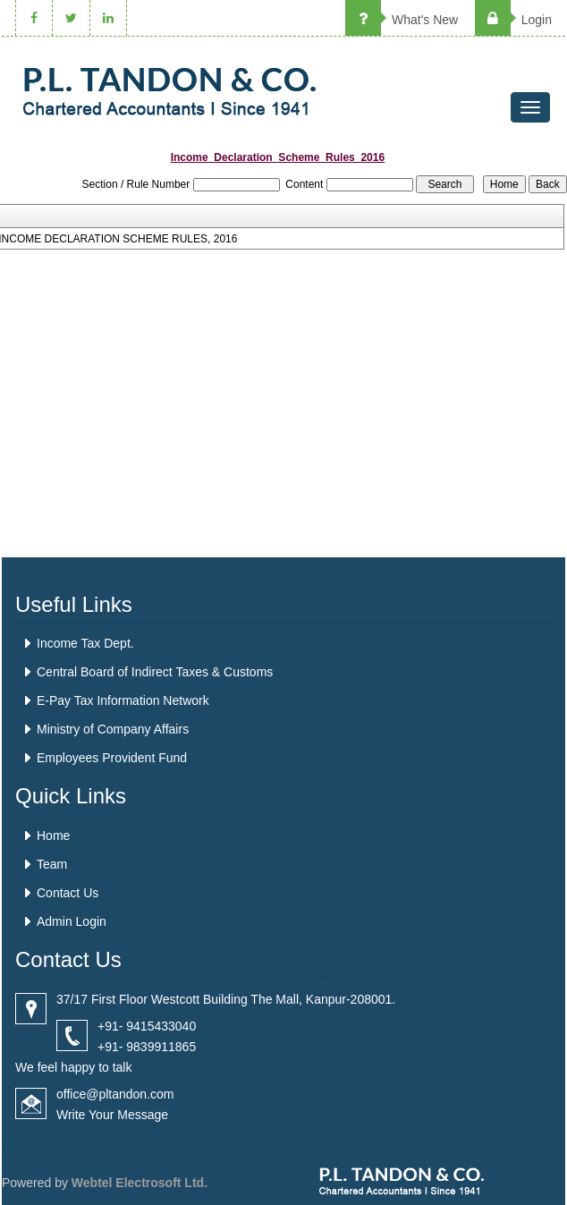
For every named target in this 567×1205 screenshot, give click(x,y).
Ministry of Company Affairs (113, 729)
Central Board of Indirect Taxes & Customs (155, 672)
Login (513, 20)
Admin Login (71, 921)
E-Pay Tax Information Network (123, 700)
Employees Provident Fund (112, 758)
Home (53, 835)
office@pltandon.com (114, 1094)
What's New (401, 20)
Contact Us (67, 893)
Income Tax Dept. (85, 643)
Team (52, 864)
